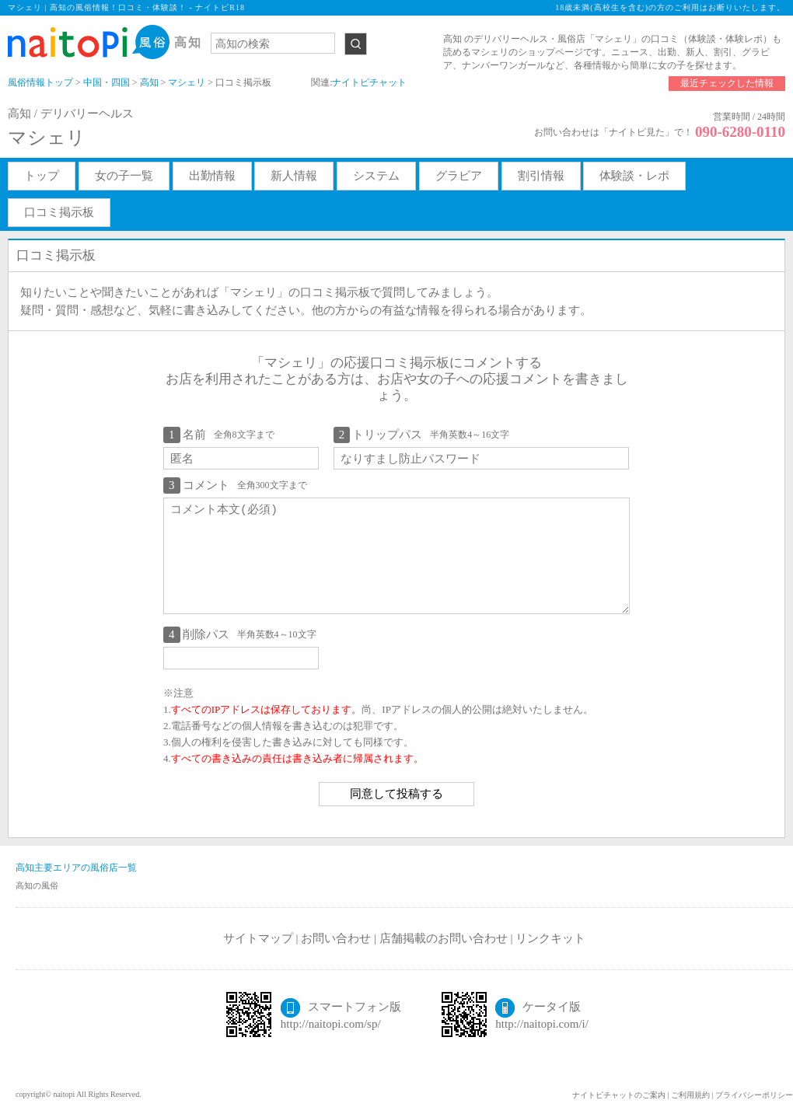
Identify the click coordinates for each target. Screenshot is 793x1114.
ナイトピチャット (369, 82)
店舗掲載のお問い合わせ (443, 938)
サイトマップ (258, 938)
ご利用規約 (690, 1095)
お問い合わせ (336, 938)
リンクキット (550, 938)
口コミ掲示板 (59, 212)
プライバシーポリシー (754, 1095)
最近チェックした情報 (727, 83)
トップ (41, 175)
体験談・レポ (634, 175)
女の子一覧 (124, 175)
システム (376, 175)
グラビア (458, 175)
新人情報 (294, 175)
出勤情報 (212, 175)
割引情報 (541, 175)
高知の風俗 (37, 885)
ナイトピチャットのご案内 (618, 1095)
